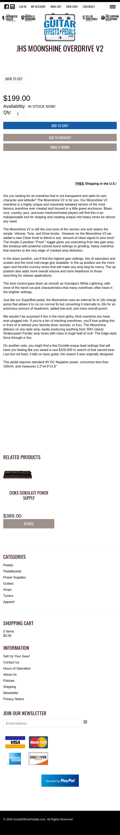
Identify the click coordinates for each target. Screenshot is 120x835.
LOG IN (22, 6)
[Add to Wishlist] (60, 137)
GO (85, 721)
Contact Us (11, 662)
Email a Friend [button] (60, 147)
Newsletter (11, 693)
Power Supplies (14, 577)
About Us (10, 674)
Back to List (13, 78)
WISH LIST (55, 6)
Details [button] (29, 523)
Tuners (8, 595)
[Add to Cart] (60, 125)
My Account (38, 6)
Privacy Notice (13, 699)
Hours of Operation (17, 668)
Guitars (8, 583)
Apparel (8, 602)
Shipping (9, 687)
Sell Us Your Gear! (16, 656)
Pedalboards (12, 571)
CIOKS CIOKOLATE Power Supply (28, 495)
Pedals (8, 565)
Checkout (89, 6)
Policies (8, 680)
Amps (7, 589)
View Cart (72, 6)
